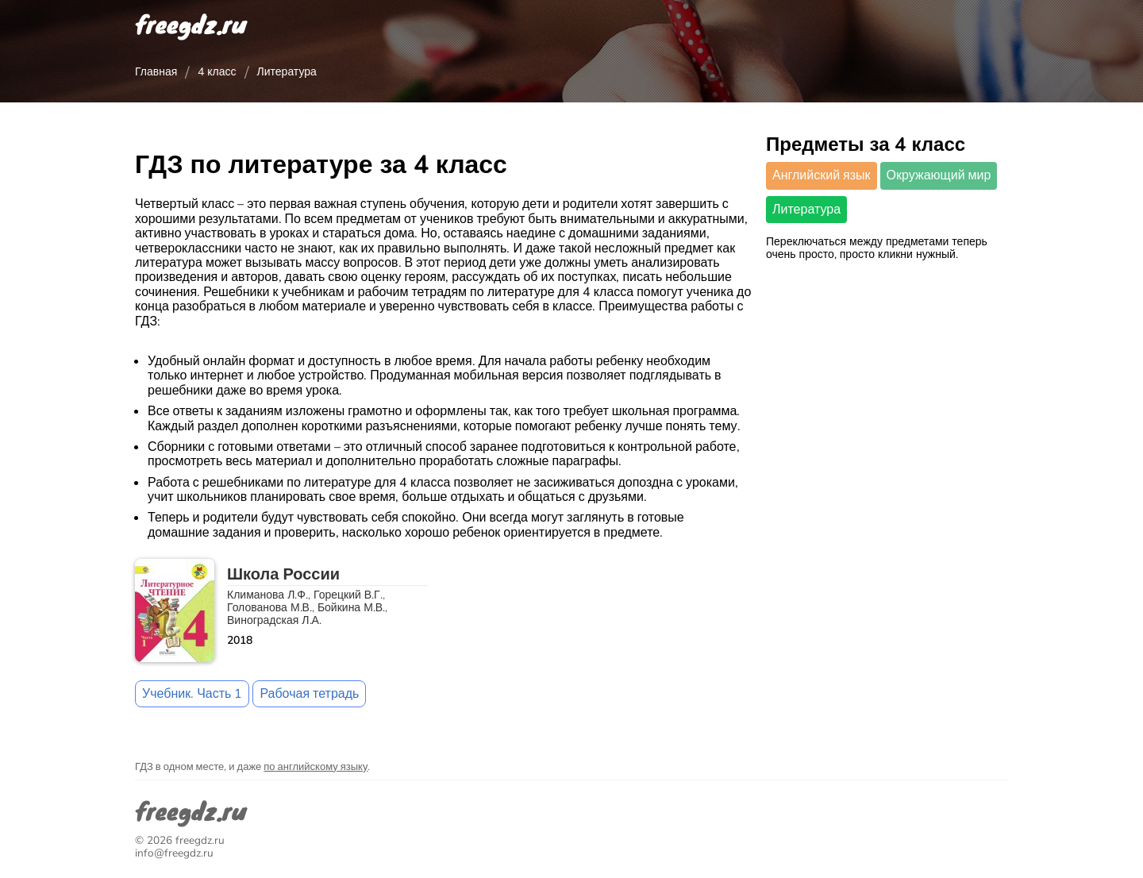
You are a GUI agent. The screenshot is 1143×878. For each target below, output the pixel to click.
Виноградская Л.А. (274, 620)
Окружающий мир (939, 175)
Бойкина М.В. (351, 607)
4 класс (217, 71)
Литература (806, 209)
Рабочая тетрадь (309, 694)
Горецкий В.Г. (348, 595)
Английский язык (821, 175)
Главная (156, 71)
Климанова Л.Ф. (267, 595)
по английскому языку (316, 767)
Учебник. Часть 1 (192, 694)
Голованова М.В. (269, 607)
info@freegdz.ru (174, 853)
